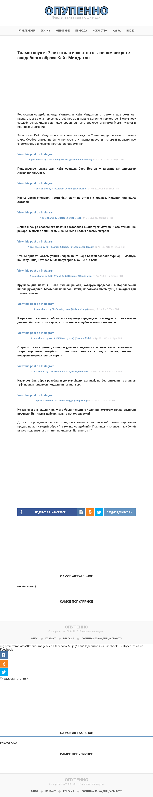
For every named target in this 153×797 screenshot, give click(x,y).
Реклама (68, 638)
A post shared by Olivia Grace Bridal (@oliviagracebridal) (60, 371)
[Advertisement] (76, 86)
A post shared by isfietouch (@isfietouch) (61, 218)
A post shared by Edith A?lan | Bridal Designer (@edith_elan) (61, 276)
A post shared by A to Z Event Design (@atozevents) (60, 188)
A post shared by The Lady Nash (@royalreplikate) (61, 400)
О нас (34, 638)
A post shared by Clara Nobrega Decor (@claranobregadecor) (60, 159)
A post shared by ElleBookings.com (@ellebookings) (61, 309)
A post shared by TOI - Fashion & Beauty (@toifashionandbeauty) (61, 247)
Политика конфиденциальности (102, 638)
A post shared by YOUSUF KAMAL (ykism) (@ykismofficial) (61, 338)
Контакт (50, 638)
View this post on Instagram (35, 154)
